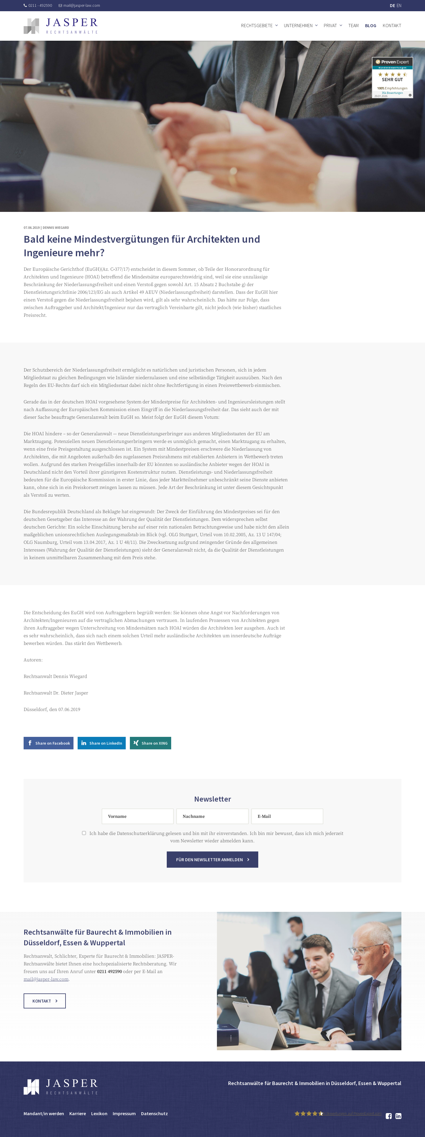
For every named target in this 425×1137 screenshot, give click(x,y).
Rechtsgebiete (257, 25)
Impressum (124, 1113)
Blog (370, 25)
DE (392, 5)
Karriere (77, 1113)
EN (399, 5)
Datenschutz (154, 1113)
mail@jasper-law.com (79, 5)
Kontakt (392, 25)
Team (353, 25)
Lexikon (99, 1113)
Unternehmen (298, 25)
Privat (330, 25)
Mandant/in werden (44, 1113)
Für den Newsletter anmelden (209, 870)
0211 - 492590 (38, 5)
